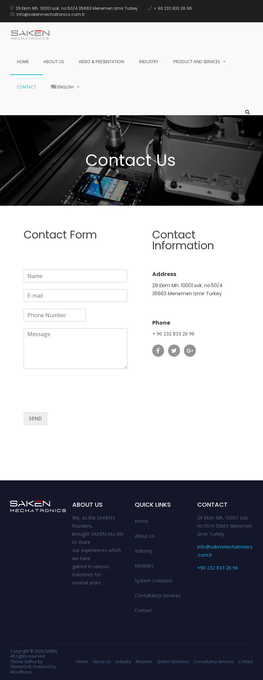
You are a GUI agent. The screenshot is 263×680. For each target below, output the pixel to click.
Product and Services (196, 62)
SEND (35, 418)
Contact (26, 87)
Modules (144, 565)
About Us (54, 62)
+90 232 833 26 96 (217, 567)
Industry (148, 62)
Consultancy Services (158, 595)
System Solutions (154, 580)
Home (23, 62)
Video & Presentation (101, 62)
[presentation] (75, 401)
